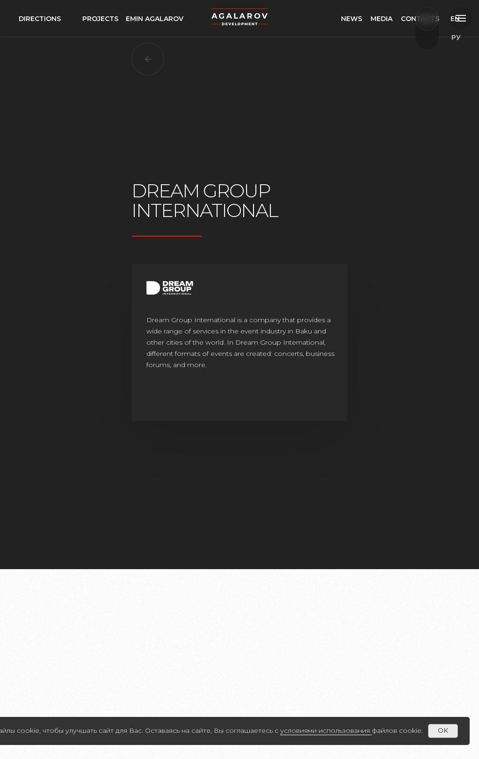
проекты (99, 18)
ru (461, 56)
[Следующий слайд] (422, 609)
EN (456, 37)
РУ (452, 18)
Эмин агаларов (156, 18)
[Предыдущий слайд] (57, 609)
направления (45, 18)
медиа (398, 18)
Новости (359, 18)
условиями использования (325, 730)
